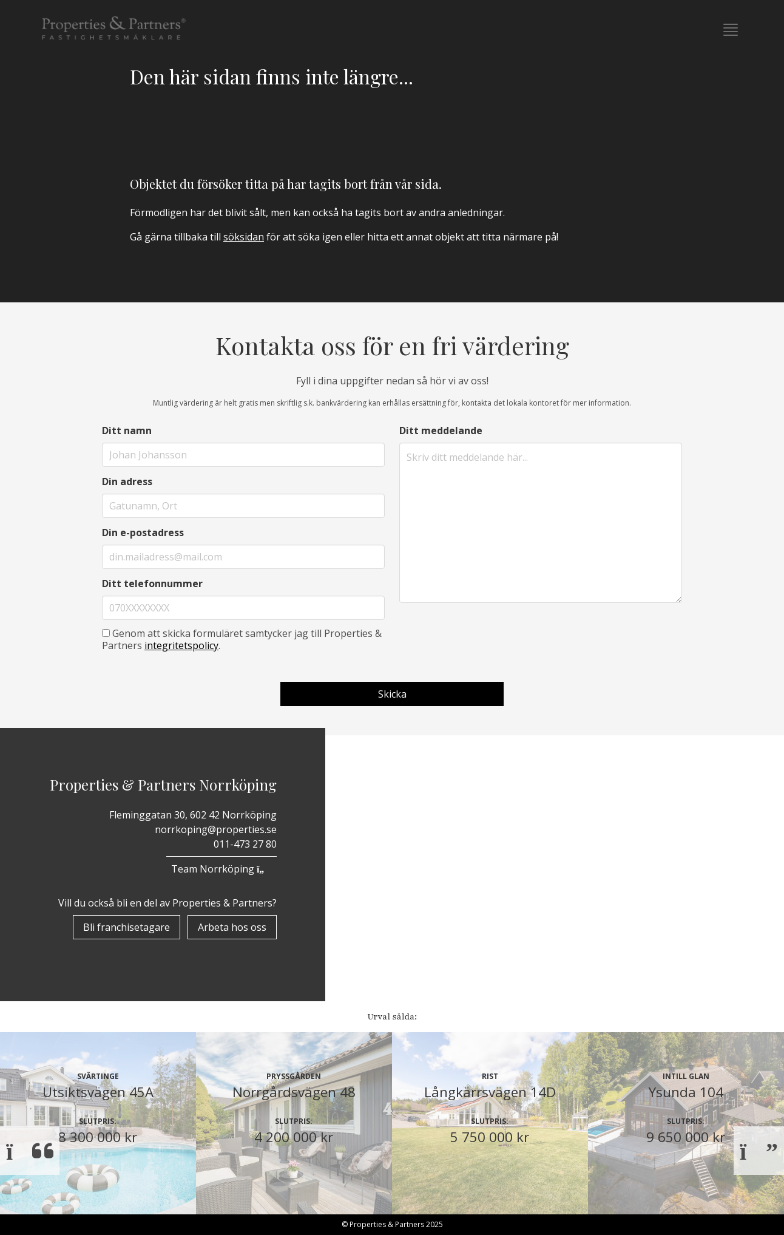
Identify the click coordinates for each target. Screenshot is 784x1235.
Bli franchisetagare (126, 927)
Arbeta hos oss (232, 927)
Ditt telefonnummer (152, 583)
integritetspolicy (181, 645)
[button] (730, 29)
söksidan (243, 236)
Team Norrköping (221, 869)
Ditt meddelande (440, 430)
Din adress (127, 481)
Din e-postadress (143, 532)
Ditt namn (127, 430)
